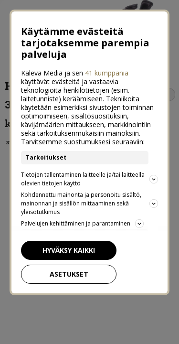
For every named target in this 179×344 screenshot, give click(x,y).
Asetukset (64, 269)
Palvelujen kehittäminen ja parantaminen (77, 219)
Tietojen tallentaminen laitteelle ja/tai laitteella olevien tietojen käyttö (89, 174)
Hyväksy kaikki (64, 245)
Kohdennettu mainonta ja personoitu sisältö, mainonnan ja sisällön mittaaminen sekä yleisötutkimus (89, 198)
